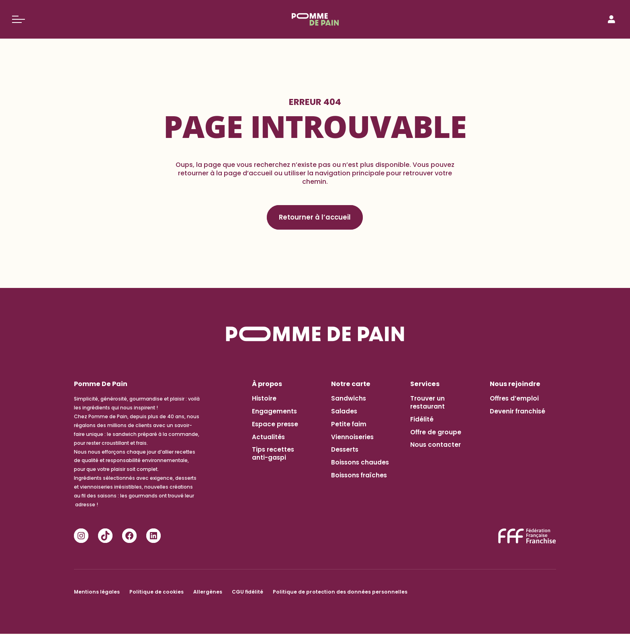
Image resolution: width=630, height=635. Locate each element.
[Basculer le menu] (18, 19)
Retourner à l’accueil (315, 217)
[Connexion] (612, 19)
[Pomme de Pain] (315, 19)
